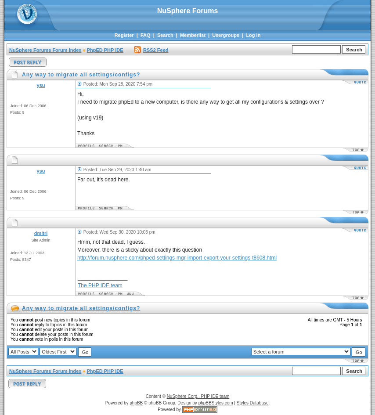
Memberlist (193, 35)
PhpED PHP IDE (105, 50)
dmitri (41, 233)
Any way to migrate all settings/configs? (81, 308)
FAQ (146, 35)
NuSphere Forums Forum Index (45, 50)
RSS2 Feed (151, 50)
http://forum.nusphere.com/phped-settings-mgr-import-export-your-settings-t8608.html (177, 258)
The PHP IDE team (100, 285)
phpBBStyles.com (215, 403)
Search (165, 35)
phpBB (136, 403)
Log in (253, 35)
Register (124, 35)
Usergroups (225, 35)
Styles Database (253, 403)
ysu (41, 85)
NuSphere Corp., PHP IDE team (198, 396)
